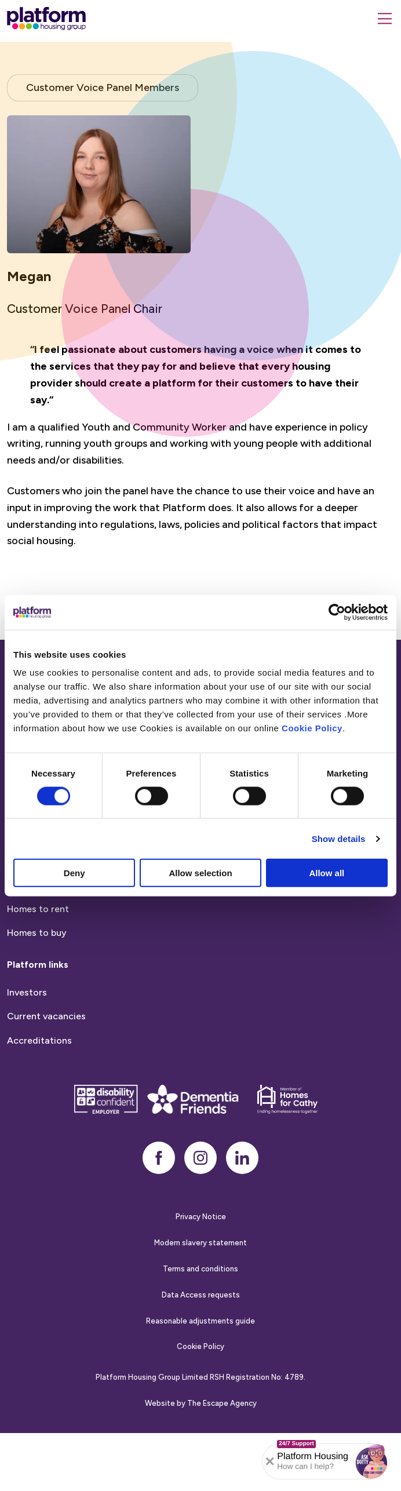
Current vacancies (46, 1073)
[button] (371, 1461)
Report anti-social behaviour (68, 906)
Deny (74, 873)
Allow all (326, 873)
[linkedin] (242, 1215)
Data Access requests (201, 1351)
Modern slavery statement (200, 1300)
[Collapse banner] (270, 1461)
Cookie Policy (312, 728)
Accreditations (39, 1097)
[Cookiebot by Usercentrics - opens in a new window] (337, 612)
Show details (339, 838)
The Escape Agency (222, 1460)
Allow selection (200, 873)
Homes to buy (37, 990)
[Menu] (385, 18)
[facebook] (159, 1215)
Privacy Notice (201, 1274)
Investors (27, 1049)
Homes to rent (38, 965)
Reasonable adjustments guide (200, 1377)
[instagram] (200, 1215)
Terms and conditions (200, 1325)
